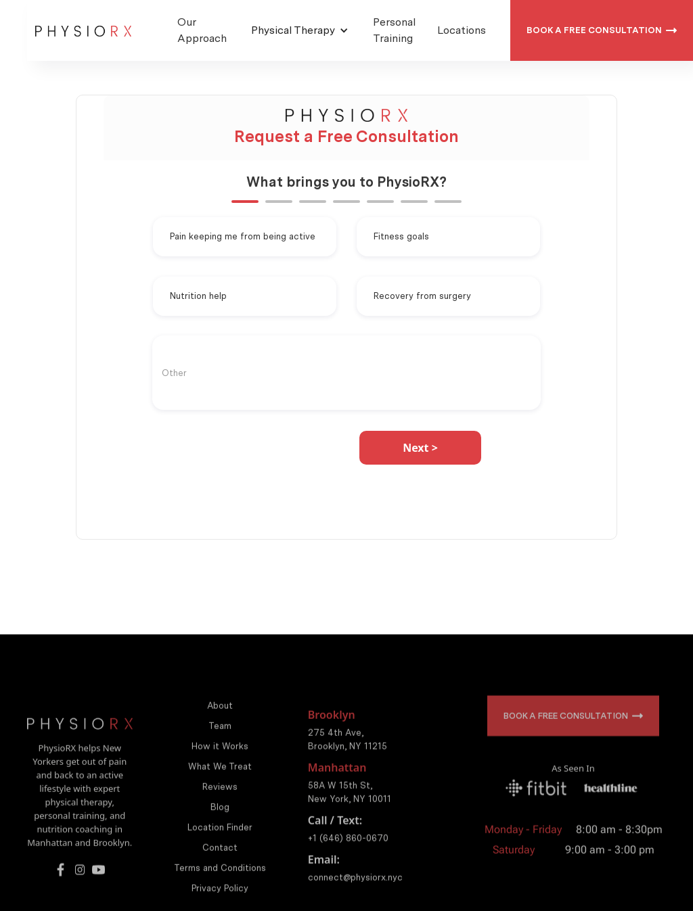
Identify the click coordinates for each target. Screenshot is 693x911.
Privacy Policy (220, 902)
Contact (220, 862)
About (220, 720)
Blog (219, 821)
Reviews (220, 801)
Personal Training (394, 30)
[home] (83, 30)
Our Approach (202, 30)
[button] (300, 30)
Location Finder (219, 842)
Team (219, 740)
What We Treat (220, 781)
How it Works (220, 760)
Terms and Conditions (220, 882)
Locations (461, 30)
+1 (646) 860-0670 (348, 852)
